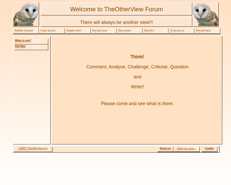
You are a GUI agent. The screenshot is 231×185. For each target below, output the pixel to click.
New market (124, 30)
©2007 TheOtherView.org (33, 148)
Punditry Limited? (24, 30)
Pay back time (99, 30)
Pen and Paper (203, 30)
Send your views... (186, 148)
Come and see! (48, 30)
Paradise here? (73, 30)
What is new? (23, 40)
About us (165, 148)
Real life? (149, 30)
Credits (209, 148)
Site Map (20, 46)
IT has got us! (177, 30)
